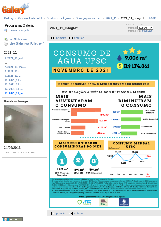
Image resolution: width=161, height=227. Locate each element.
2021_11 (111, 18)
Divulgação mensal (88, 18)
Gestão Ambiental (30, 18)
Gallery (9, 18)
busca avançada (19, 30)
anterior (79, 38)
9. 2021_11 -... (13, 75)
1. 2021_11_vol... (15, 58)
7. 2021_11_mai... (15, 67)
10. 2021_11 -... (14, 80)
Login (152, 17)
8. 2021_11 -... (13, 71)
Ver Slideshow (18, 39)
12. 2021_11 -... (14, 89)
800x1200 (147, 31)
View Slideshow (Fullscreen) (27, 43)
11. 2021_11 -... (14, 84)
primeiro (61, 38)
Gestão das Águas (59, 18)
